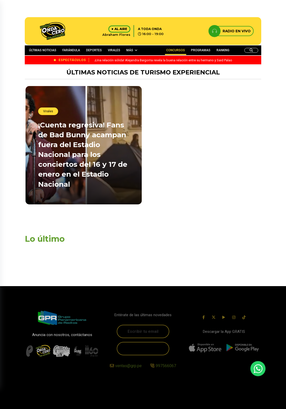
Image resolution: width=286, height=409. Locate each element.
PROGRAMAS (200, 50)
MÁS (129, 50)
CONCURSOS (175, 50)
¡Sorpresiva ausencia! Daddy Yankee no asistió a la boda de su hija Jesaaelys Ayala (201, 194)
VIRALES (114, 50)
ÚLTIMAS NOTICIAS (42, 50)
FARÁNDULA (71, 50)
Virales (48, 111)
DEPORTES (94, 50)
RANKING (223, 50)
